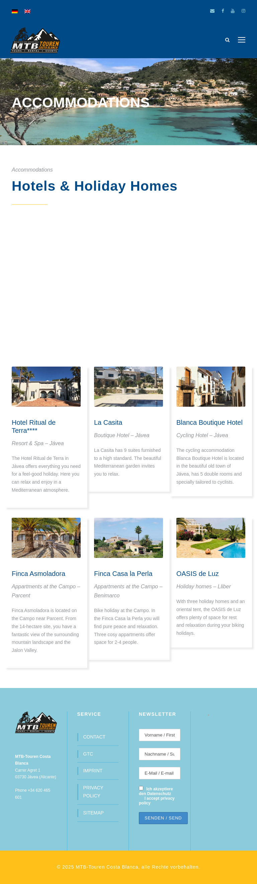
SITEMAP (93, 812)
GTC (88, 754)
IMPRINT (93, 770)
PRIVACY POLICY (93, 791)
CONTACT (94, 737)
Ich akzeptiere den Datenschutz (156, 791)
